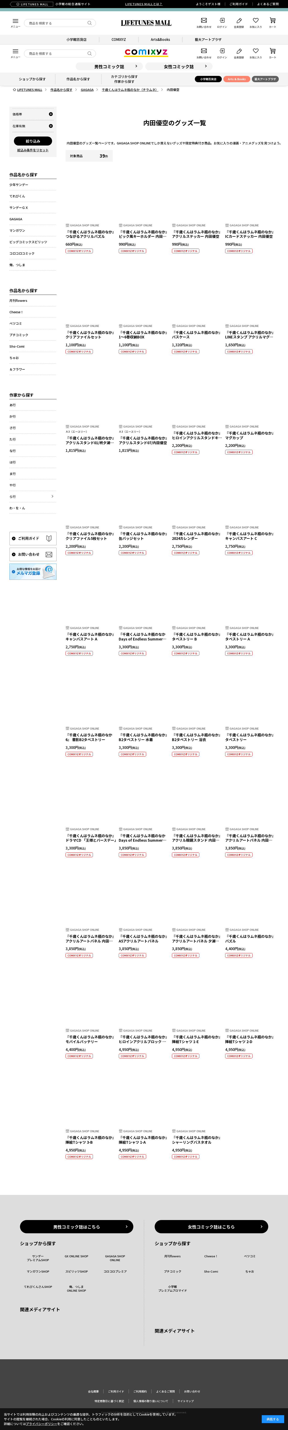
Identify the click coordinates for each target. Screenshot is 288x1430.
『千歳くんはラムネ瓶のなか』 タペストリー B (197, 636)
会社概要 (93, 1391)
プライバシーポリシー (41, 1423)
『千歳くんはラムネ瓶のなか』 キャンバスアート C (250, 536)
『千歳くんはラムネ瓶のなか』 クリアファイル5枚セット (91, 536)
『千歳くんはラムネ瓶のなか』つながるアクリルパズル (91, 234)
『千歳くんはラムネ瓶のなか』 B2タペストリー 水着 (144, 737)
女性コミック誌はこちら (211, 1227)
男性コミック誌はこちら (76, 1227)
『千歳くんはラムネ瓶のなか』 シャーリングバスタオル (197, 1140)
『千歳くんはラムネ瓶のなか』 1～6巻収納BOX (144, 335)
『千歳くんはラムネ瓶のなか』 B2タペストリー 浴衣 (197, 737)
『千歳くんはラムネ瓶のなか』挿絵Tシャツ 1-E (197, 1039)
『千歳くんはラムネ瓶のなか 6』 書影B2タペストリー (89, 737)
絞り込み (33, 141)
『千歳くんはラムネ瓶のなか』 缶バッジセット (144, 536)
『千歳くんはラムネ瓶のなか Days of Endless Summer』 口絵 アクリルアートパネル (142, 840)
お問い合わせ (192, 1391)
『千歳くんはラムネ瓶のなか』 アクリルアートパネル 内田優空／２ (250, 840)
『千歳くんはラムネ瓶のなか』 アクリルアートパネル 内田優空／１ (91, 940)
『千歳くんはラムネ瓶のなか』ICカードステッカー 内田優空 (250, 234)
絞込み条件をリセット (33, 150)
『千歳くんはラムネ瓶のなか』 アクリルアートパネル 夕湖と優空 (197, 940)
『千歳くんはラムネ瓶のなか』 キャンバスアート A (91, 636)
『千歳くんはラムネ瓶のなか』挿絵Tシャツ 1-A (144, 1140)
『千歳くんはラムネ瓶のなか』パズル (250, 938)
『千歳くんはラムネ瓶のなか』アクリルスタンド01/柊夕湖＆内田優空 (91, 442)
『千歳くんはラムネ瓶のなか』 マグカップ (250, 435)
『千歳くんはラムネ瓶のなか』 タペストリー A (250, 636)
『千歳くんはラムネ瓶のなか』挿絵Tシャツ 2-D (250, 1039)
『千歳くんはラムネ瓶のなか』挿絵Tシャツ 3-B (91, 1140)
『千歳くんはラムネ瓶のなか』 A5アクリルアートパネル (144, 938)
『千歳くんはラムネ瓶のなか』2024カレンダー (197, 536)
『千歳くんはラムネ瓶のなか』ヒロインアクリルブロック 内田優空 (144, 1041)
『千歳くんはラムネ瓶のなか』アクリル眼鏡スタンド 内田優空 (197, 840)
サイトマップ (186, 1401)
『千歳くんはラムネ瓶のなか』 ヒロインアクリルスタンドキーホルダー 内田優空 (197, 437)
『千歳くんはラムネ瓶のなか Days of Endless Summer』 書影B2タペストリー (142, 638)
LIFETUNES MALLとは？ (144, 4)
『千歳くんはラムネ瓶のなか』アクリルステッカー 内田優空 (197, 234)
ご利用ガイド (238, 4)
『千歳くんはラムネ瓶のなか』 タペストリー (250, 737)
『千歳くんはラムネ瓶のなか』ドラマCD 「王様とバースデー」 (92, 838)
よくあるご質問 (268, 4)
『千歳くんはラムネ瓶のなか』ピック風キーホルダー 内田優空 (144, 236)
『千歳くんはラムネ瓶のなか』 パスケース (197, 335)
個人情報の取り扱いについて (150, 1401)
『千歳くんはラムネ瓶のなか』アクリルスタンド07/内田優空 (144, 440)
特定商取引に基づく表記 (109, 1401)
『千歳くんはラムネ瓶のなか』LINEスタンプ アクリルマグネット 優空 (250, 337)
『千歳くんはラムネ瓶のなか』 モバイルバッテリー (91, 1039)
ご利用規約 (140, 1391)
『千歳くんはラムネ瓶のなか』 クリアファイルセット (91, 335)
